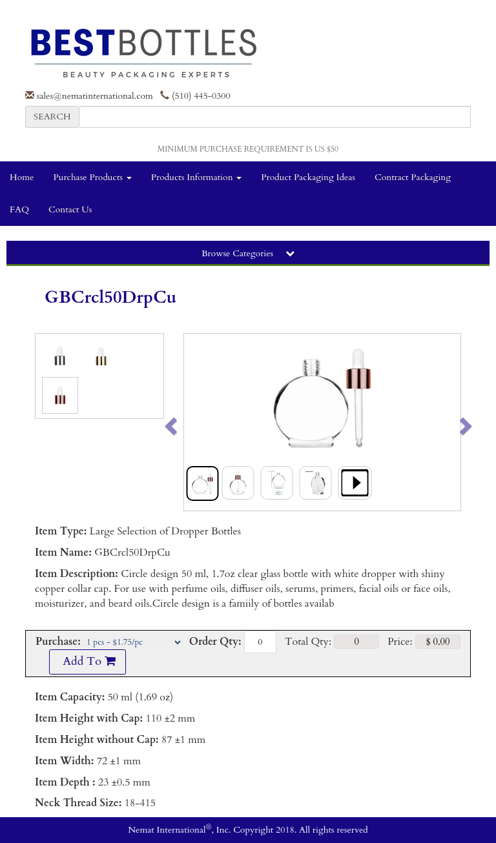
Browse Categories (248, 253)
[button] (198, 422)
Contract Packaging (413, 177)
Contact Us (70, 209)
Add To (87, 661)
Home (22, 177)
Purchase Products (92, 177)
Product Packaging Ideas (308, 177)
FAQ (19, 209)
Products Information (196, 177)
